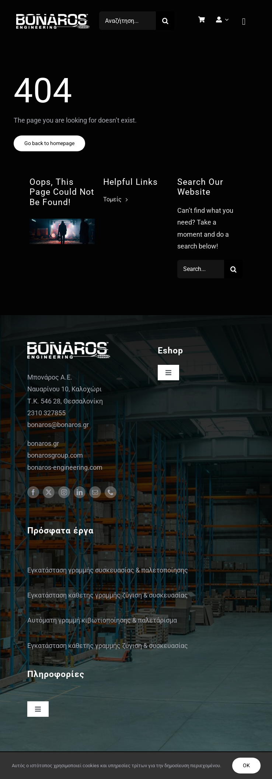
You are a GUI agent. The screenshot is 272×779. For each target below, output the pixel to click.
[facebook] (33, 492)
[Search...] (200, 269)
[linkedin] (80, 492)
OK (246, 765)
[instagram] (64, 492)
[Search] (165, 20)
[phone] (110, 492)
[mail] (95, 492)
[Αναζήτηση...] (127, 20)
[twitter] (49, 492)
